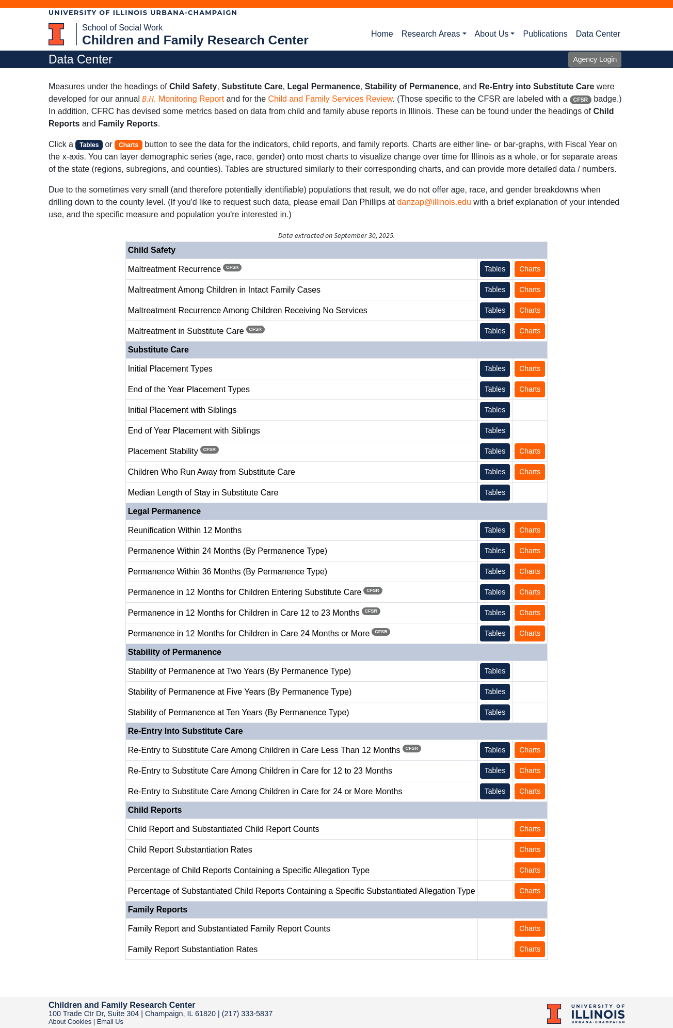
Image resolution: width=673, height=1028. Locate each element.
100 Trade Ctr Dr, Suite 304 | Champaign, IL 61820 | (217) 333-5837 (161, 1013)
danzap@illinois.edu (434, 202)
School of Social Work (122, 27)
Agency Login (595, 59)
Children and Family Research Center (195, 40)
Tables (495, 269)
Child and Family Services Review (330, 98)
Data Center (598, 33)
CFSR (580, 100)
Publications (545, 33)
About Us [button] (492, 33)
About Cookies (70, 1021)
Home (382, 33)
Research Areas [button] (431, 33)
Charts (529, 269)
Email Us (110, 1021)
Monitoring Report (183, 98)
